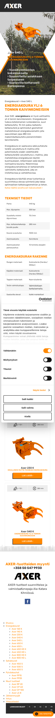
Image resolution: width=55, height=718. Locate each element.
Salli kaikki (27, 399)
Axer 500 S (17, 666)
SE (40, 707)
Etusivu (9, 623)
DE (46, 707)
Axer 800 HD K (19, 655)
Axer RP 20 (17, 684)
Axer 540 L (26, 101)
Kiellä (27, 416)
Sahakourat (11, 660)
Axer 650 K (17, 643)
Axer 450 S (17, 663)
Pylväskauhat (12, 672)
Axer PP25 (17, 678)
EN (35, 707)
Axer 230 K (27, 467)
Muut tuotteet (13, 681)
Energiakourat (12, 101)
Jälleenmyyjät (13, 695)
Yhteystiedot (12, 701)
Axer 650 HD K (19, 649)
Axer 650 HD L (19, 652)
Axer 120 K (17, 629)
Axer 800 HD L (19, 657)
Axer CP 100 (18, 690)
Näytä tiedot (39, 390)
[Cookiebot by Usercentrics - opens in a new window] (39, 300)
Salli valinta (27, 407)
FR (52, 707)
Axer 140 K (17, 631)
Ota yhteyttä (43, 714)
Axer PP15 (17, 675)
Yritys (8, 698)
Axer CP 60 (17, 687)
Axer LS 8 (16, 693)
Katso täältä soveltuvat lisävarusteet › (24, 187)
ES (52, 710)
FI (29, 707)
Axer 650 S (17, 669)
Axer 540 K (27, 531)
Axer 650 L (17, 646)
